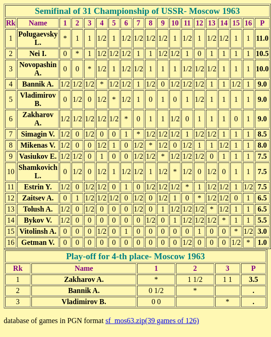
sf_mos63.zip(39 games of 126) (152, 321)
